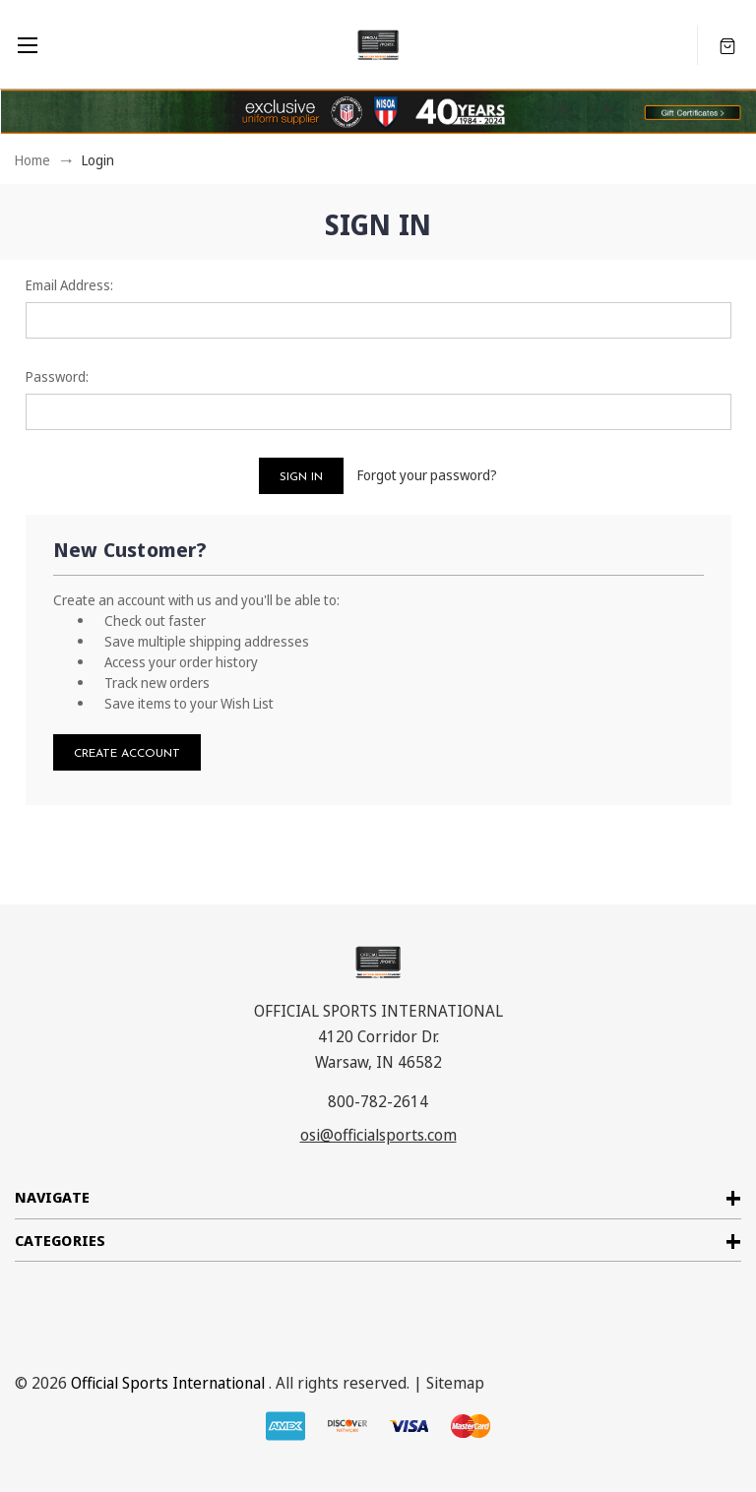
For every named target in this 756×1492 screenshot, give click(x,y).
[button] (693, 112)
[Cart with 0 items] (727, 45)
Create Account (127, 754)
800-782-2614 (378, 1101)
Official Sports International (168, 1383)
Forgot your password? (427, 475)
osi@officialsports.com (378, 1135)
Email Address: (69, 285)
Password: (57, 376)
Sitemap (455, 1383)
